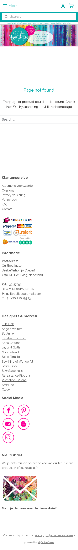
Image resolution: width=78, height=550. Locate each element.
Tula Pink (8, 324)
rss (47, 535)
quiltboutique (15, 293)
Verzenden (9, 199)
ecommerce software (62, 535)
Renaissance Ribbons (16, 375)
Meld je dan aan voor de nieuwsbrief (29, 508)
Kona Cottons (11, 343)
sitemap (39, 535)
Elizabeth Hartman (14, 338)
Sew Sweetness (12, 370)
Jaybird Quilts (11, 347)
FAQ (4, 204)
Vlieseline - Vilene (14, 380)
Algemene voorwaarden (18, 185)
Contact (7, 209)
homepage (63, 107)
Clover (6, 389)
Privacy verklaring (13, 195)
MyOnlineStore (46, 542)
